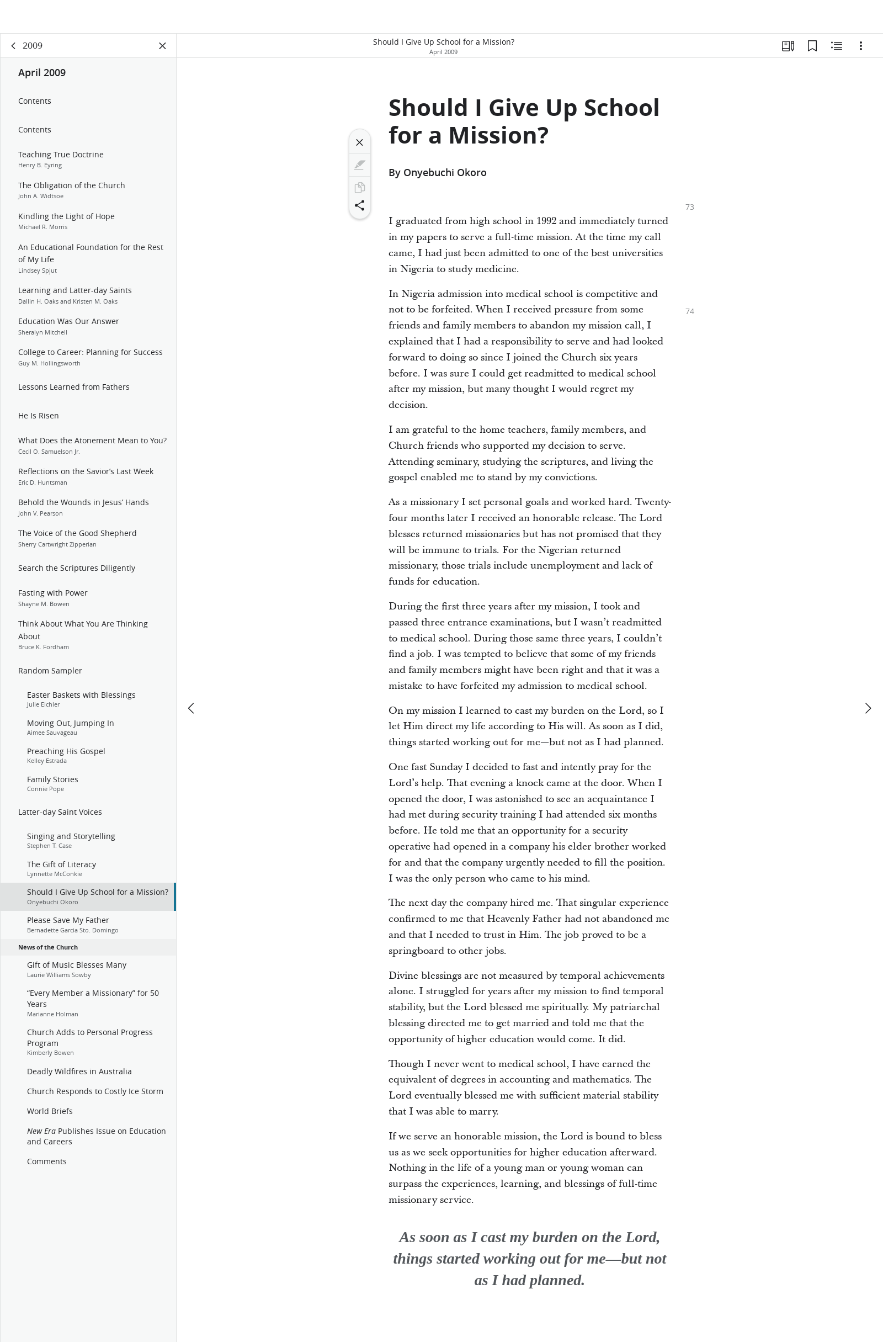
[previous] (192, 682)
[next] (868, 682)
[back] (14, 53)
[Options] (861, 53)
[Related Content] (837, 53)
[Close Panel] (163, 53)
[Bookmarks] (812, 53)
